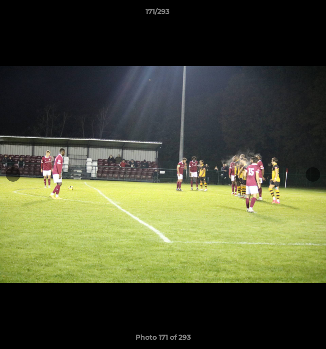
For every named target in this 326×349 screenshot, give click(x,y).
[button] (291, 14)
